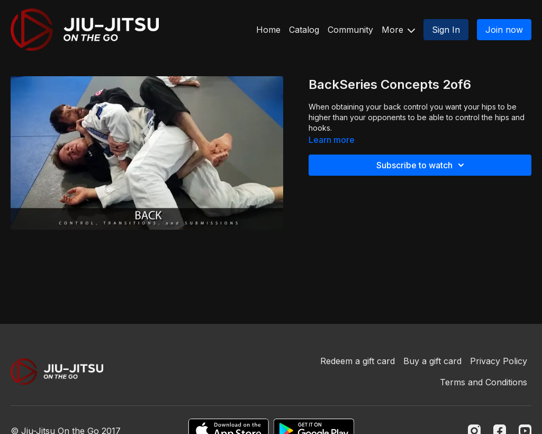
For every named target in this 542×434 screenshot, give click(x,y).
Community (350, 29)
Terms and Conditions (483, 382)
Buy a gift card (432, 361)
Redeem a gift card (357, 361)
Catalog (304, 29)
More (398, 29)
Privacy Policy (498, 361)
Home (268, 29)
